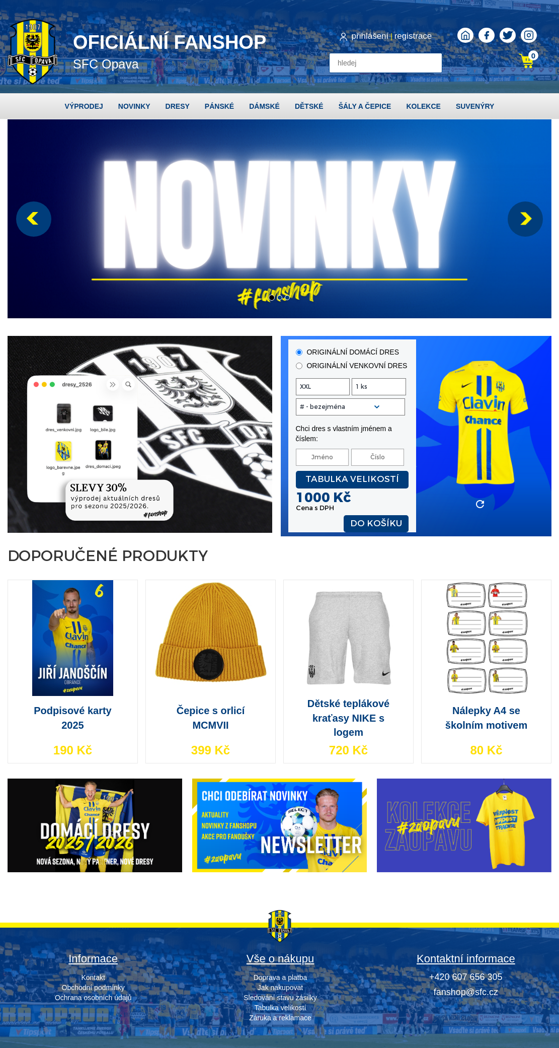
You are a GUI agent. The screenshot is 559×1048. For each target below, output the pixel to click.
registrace (413, 36)
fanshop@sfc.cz (466, 992)
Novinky (134, 106)
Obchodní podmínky (93, 988)
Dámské (264, 106)
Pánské (219, 106)
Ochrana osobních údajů (93, 998)
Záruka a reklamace (280, 1018)
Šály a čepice (365, 106)
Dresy (178, 106)
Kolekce (423, 106)
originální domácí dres (347, 352)
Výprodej (84, 106)
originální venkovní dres (352, 366)
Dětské (309, 106)
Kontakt (93, 977)
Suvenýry (475, 106)
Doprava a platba (280, 977)
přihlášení (370, 36)
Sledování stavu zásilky (280, 998)
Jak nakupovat (280, 988)
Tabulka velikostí (352, 479)
